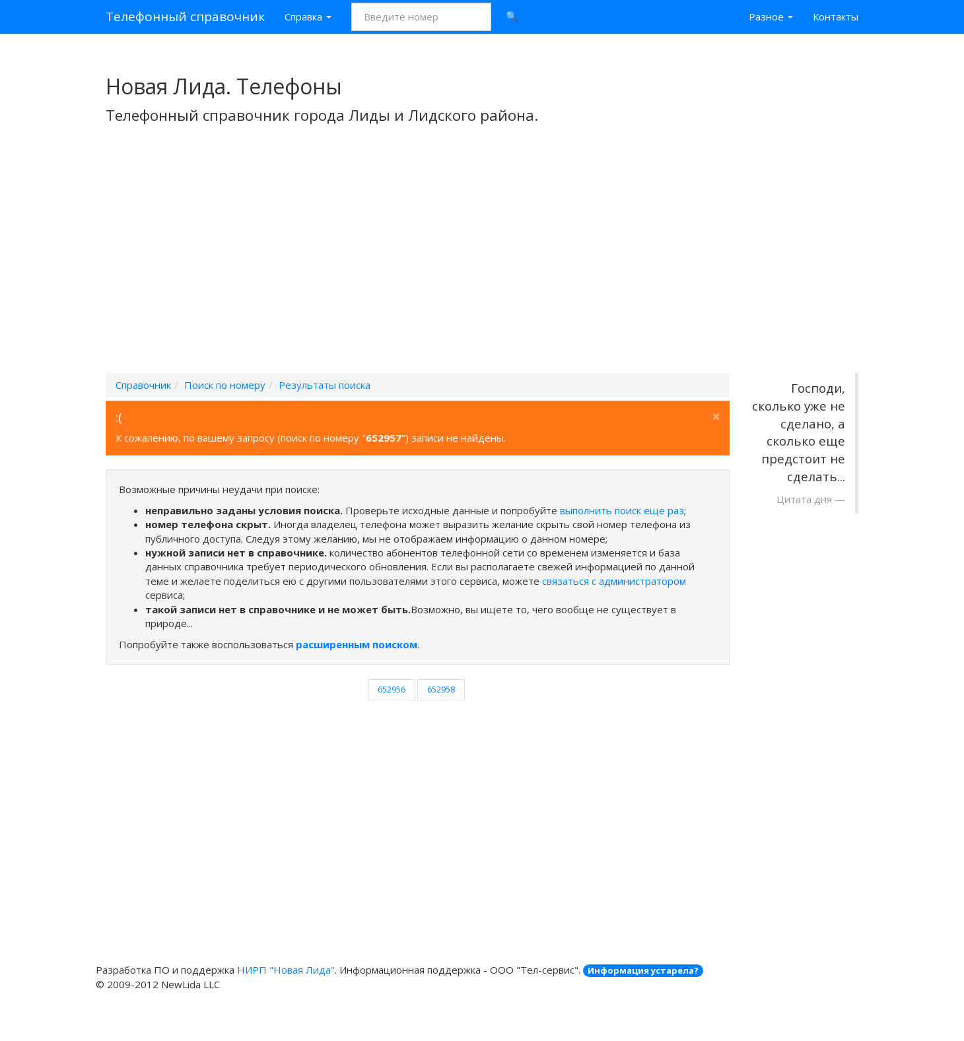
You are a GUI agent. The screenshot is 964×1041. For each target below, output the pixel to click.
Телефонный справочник (185, 16)
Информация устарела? (643, 970)
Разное (771, 16)
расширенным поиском (356, 644)
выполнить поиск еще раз (622, 510)
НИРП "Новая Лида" (286, 969)
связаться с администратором (614, 581)
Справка (308, 16)
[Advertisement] (482, 266)
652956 (391, 689)
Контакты (835, 16)
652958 (441, 689)
